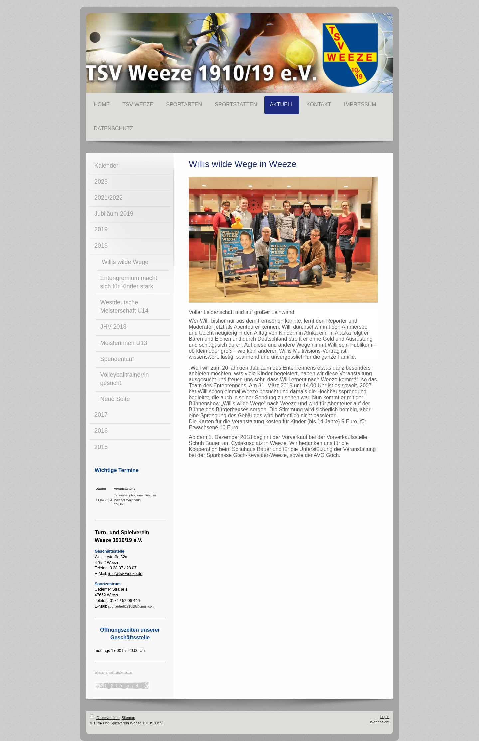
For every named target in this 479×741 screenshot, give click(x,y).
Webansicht (379, 722)
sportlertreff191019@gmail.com (131, 606)
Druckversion (105, 718)
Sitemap (128, 718)
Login (384, 717)
